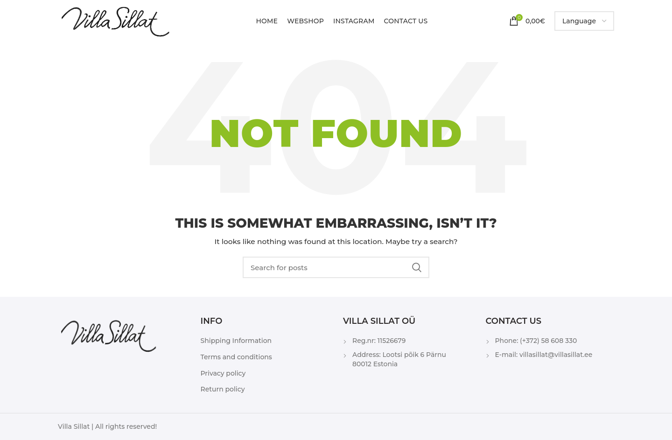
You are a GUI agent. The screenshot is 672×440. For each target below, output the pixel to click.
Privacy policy (223, 373)
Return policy (223, 389)
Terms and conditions (236, 357)
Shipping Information (236, 340)
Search (416, 267)
